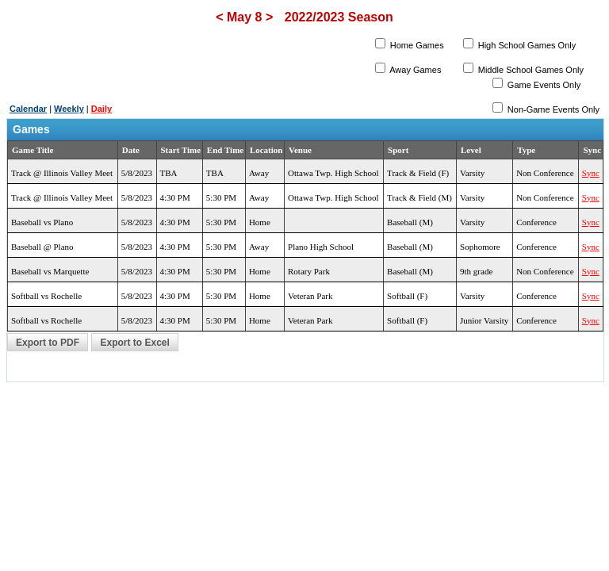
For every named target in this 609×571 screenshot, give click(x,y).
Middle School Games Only (530, 70)
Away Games (415, 70)
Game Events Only (542, 85)
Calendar (28, 108)
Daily (101, 108)
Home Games (416, 45)
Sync (590, 173)
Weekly (69, 108)
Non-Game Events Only (552, 109)
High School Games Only (526, 45)
